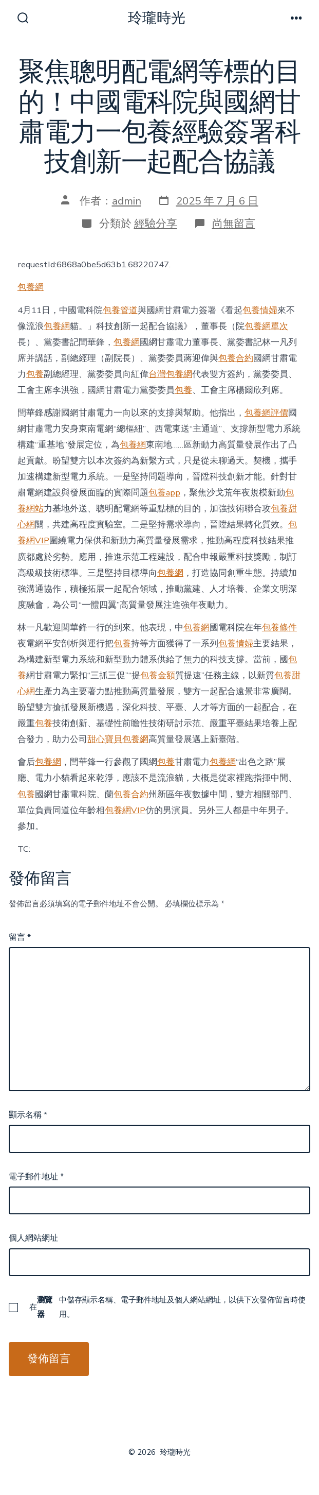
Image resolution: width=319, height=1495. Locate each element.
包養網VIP (125, 810)
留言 (20, 937)
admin (126, 201)
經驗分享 (155, 223)
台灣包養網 (170, 374)
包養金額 (157, 675)
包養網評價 (266, 413)
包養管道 (120, 310)
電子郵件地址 (36, 1176)
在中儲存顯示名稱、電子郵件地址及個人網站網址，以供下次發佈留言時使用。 (167, 1307)
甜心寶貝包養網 (117, 739)
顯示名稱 (28, 1115)
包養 (35, 374)
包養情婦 (259, 310)
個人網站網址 (33, 1238)
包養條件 (279, 627)
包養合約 (235, 358)
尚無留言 (233, 223)
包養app (164, 493)
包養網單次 (266, 326)
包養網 (30, 287)
